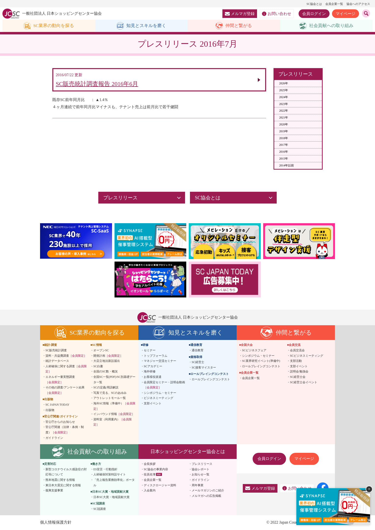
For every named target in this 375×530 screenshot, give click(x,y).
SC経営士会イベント (303, 382)
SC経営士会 (297, 377)
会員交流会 (297, 350)
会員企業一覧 (334, 4)
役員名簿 (150, 474)
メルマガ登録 (240, 14)
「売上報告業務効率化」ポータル (114, 482)
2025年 (283, 90)
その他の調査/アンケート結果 (65, 390)
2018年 (283, 138)
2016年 (283, 152)
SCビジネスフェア (254, 350)
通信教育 (197, 350)
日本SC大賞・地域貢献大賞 (111, 497)
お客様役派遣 (152, 377)
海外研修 (150, 371)
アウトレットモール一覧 (109, 398)
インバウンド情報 (114, 414)
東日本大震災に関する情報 (63, 485)
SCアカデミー (153, 366)
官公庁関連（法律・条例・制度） (64, 430)
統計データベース (57, 361)
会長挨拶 (150, 464)
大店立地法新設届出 (106, 361)
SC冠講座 (99, 509)
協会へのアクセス (358, 4)
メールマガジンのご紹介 (208, 490)
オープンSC (101, 350)
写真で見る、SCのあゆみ (110, 393)
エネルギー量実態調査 (60, 379)
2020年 (283, 124)
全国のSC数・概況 (105, 371)
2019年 (283, 131)
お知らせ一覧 (200, 474)
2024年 (283, 97)
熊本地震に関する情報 (60, 480)
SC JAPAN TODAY (57, 404)
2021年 (283, 117)
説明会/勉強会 (299, 371)
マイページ (345, 14)
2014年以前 (286, 165)
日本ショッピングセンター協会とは (187, 451)
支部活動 (296, 361)
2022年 (283, 111)
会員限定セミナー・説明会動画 (164, 385)
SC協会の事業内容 (156, 469)
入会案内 (150, 490)
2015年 (283, 158)
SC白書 (98, 366)
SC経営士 (198, 362)
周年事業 (197, 485)
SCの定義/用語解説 (105, 387)
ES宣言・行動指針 (105, 469)
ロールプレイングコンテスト (211, 379)
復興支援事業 (54, 490)
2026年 (283, 83)
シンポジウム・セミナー (160, 393)
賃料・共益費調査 (66, 355)
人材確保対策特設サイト (109, 474)
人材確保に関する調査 (66, 369)
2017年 (283, 145)
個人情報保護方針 (56, 522)
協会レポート (200, 469)
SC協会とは (314, 4)
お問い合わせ (276, 14)
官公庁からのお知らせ (60, 422)
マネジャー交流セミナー (160, 361)
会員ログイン (314, 14)
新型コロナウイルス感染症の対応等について (66, 472)
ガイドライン (54, 438)
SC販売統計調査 (56, 350)
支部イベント (152, 403)
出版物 (49, 410)
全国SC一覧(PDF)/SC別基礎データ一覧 (114, 379)
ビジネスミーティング (158, 398)
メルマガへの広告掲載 (206, 496)
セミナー (150, 350)
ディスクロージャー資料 (160, 485)
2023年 (283, 104)
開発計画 (108, 355)
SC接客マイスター (204, 367)
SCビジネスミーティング (306, 355)
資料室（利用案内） (112, 422)
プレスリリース (202, 464)
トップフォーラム (155, 355)
